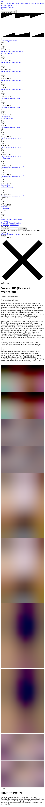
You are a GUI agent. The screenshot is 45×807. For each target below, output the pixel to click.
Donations (17, 223)
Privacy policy (14, 225)
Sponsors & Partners (7, 223)
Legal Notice (5, 225)
